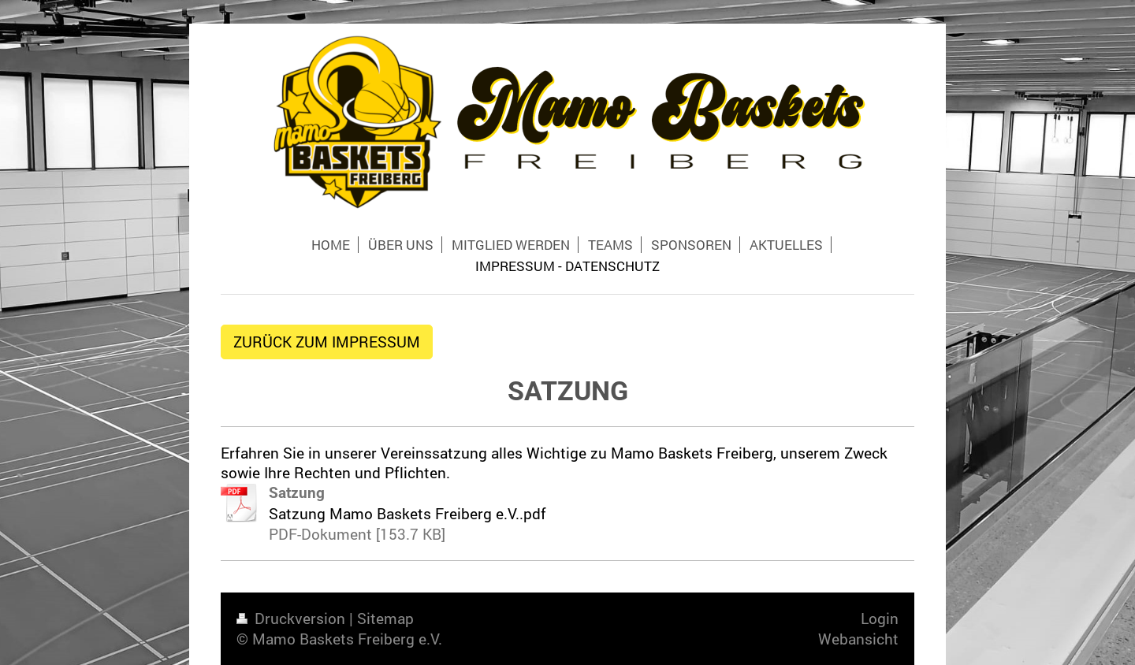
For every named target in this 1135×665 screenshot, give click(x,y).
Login (880, 618)
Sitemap (385, 618)
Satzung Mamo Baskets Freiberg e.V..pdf (407, 513)
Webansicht (858, 638)
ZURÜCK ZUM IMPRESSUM (326, 341)
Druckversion (292, 618)
